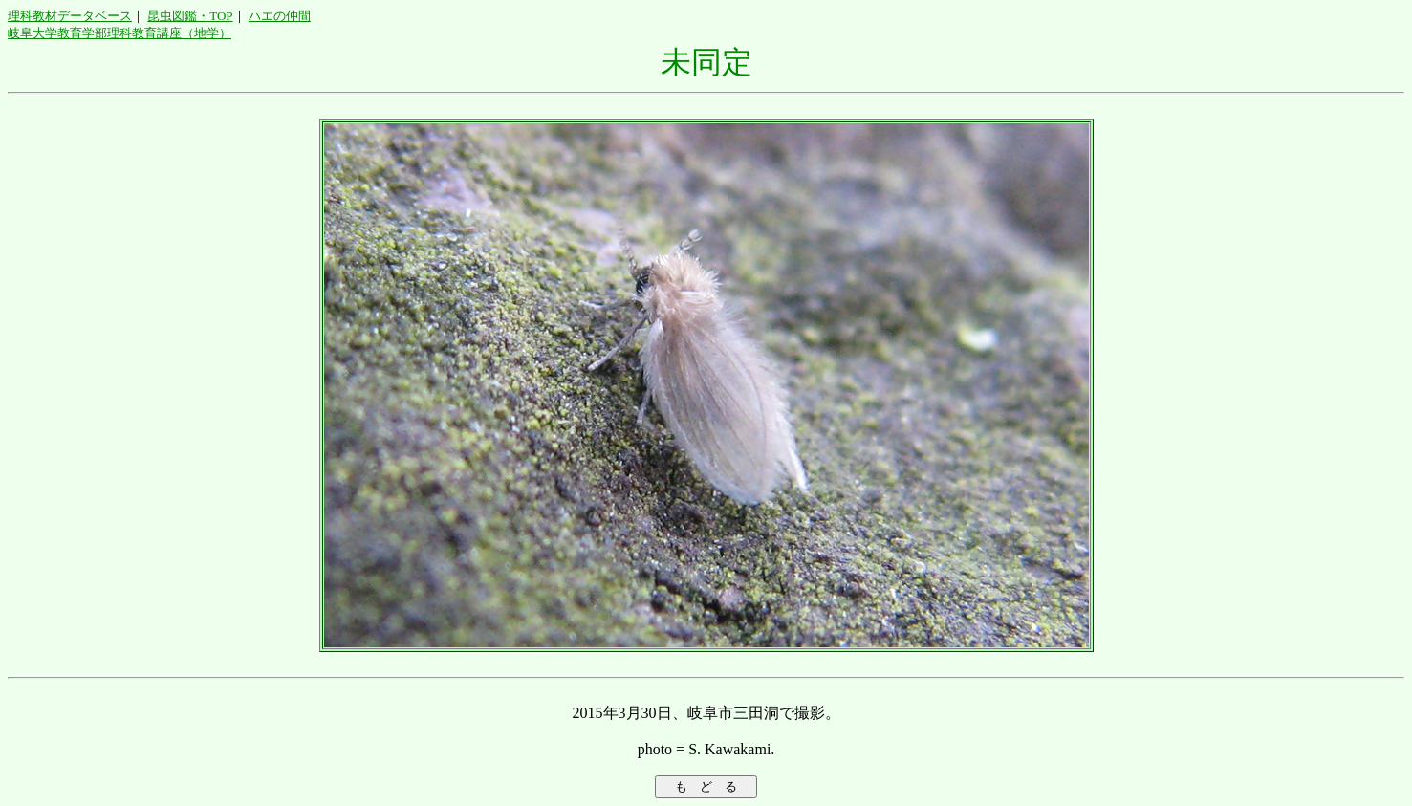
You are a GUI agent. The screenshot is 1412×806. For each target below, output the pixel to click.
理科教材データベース (70, 16)
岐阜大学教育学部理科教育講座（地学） (119, 33)
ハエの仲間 (280, 16)
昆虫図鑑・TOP (189, 16)
